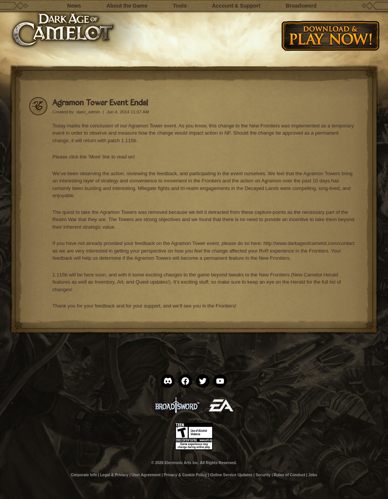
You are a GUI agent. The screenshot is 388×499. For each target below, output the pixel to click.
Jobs (312, 475)
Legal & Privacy (114, 475)
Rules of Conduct (289, 475)
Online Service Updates (231, 475)
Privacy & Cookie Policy (185, 475)
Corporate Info (84, 475)
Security (263, 475)
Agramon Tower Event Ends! (100, 102)
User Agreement (146, 475)
